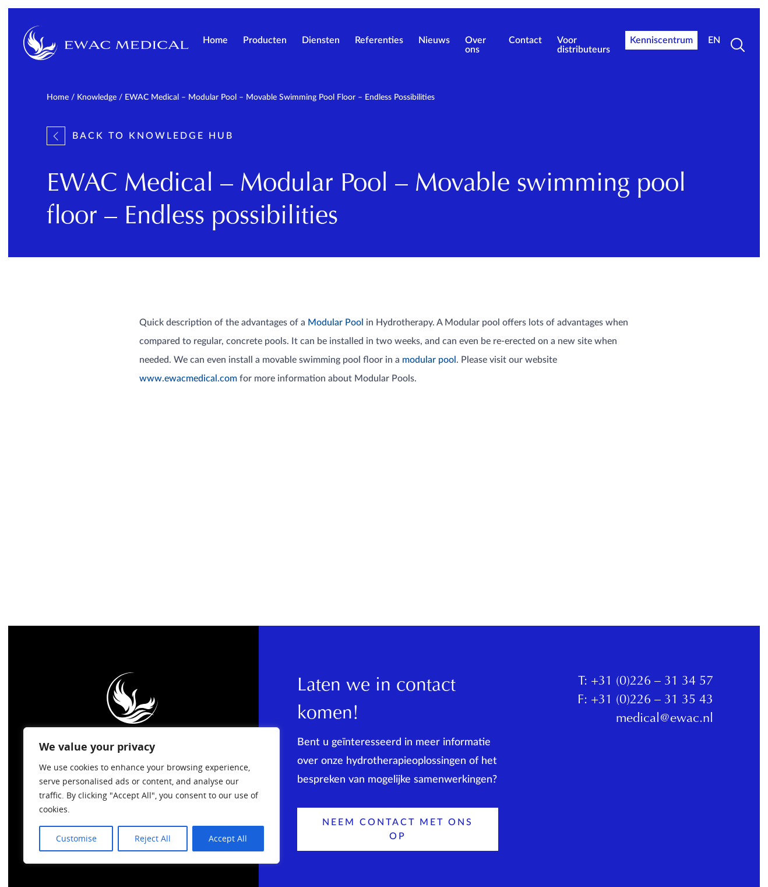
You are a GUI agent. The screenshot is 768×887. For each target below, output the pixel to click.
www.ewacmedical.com (188, 378)
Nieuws (434, 40)
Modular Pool (336, 322)
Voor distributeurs (583, 45)
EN (714, 40)
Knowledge (97, 97)
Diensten (321, 40)
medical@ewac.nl (664, 719)
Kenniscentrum (661, 40)
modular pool (429, 359)
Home (215, 40)
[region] (151, 795)
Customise (76, 838)
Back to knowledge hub (140, 136)
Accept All (228, 838)
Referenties (379, 40)
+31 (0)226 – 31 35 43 (652, 700)
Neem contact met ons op (397, 829)
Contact (525, 40)
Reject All (153, 838)
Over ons (475, 45)
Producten (265, 40)
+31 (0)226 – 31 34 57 (652, 681)
